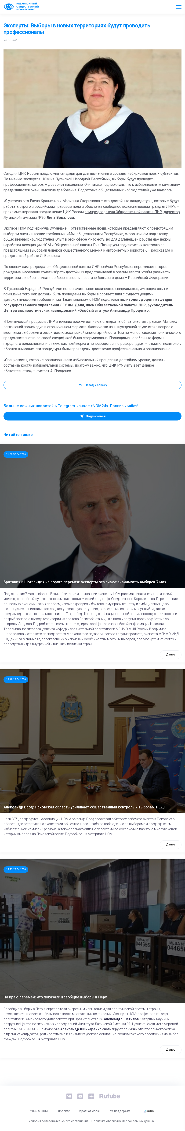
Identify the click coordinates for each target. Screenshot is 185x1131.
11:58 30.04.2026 (16, 454)
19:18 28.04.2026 (16, 679)
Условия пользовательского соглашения (58, 1121)
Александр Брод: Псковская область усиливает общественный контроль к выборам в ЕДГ (85, 807)
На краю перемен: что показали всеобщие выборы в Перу (55, 997)
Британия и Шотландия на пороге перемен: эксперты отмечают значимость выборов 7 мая (85, 582)
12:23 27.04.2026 (16, 869)
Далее (170, 654)
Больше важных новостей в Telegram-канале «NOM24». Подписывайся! (71, 405)
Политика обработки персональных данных (122, 1121)
